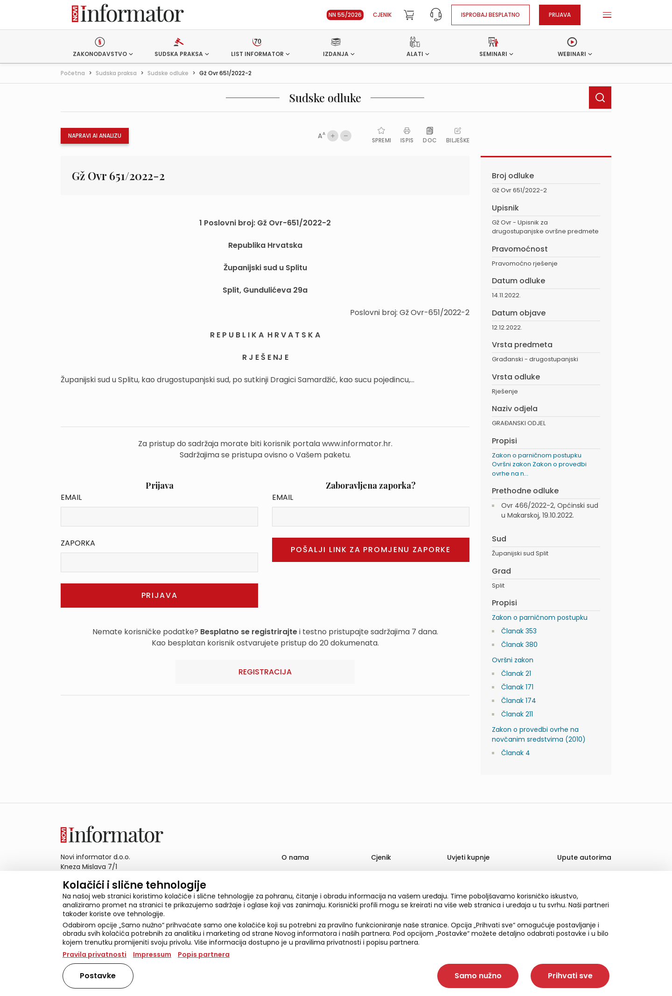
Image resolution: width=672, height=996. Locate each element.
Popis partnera (204, 954)
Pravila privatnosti (94, 954)
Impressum (152, 954)
